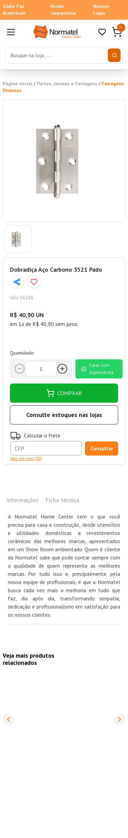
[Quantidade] (41, 368)
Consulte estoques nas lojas (64, 415)
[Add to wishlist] (34, 282)
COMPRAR (64, 393)
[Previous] (8, 719)
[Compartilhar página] (17, 282)
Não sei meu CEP (26, 458)
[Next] (119, 719)
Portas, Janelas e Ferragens (67, 83)
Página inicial (17, 83)
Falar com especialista (97, 368)
